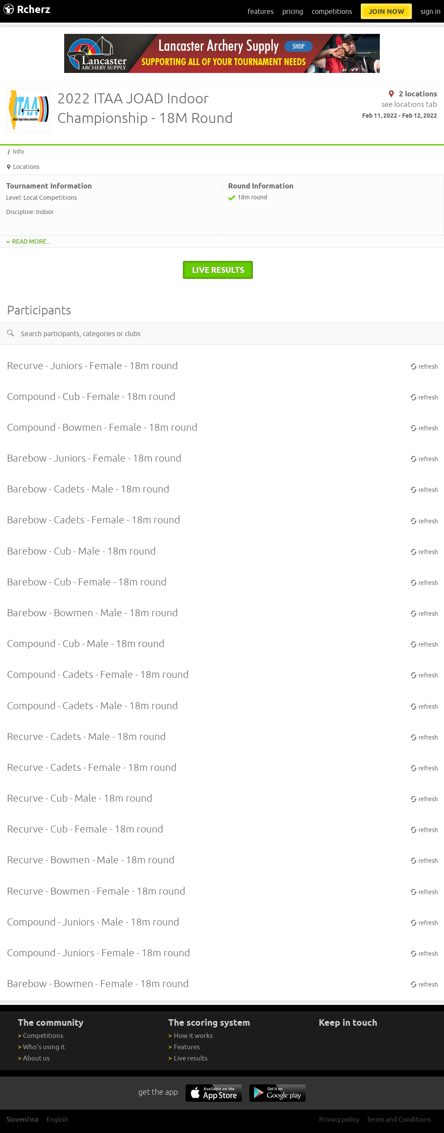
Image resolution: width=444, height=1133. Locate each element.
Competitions (40, 1035)
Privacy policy (339, 1119)
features (261, 11)
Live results (187, 1058)
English (57, 1119)
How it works (190, 1035)
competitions (332, 11)
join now (386, 11)
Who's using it (41, 1046)
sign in (431, 11)
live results (218, 269)
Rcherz (26, 9)
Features (183, 1046)
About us (34, 1058)
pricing (292, 11)
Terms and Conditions (399, 1119)
